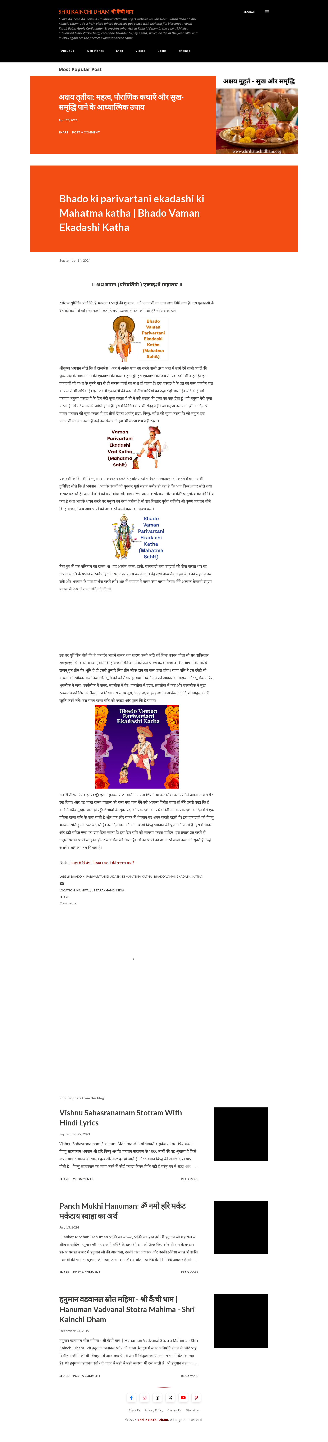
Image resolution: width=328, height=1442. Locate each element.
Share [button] (63, 132)
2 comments (83, 1179)
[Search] (249, 11)
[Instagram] (144, 1398)
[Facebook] (131, 1398)
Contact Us (175, 1410)
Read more (189, 1179)
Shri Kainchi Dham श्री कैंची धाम (96, 12)
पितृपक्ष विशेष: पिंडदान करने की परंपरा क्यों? (102, 863)
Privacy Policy (154, 1410)
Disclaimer (193, 1410)
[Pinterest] (196, 1398)
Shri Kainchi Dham (153, 1420)
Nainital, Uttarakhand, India (100, 890)
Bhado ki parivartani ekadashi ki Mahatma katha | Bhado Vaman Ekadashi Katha (136, 876)
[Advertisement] (136, 622)
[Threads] (157, 1398)
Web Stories (92, 50)
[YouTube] (183, 1398)
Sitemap (182, 50)
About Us (65, 50)
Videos (138, 50)
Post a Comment (86, 132)
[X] (170, 1398)
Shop (117, 50)
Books (159, 50)
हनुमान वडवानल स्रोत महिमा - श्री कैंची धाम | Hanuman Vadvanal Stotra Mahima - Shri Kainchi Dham (127, 1309)
